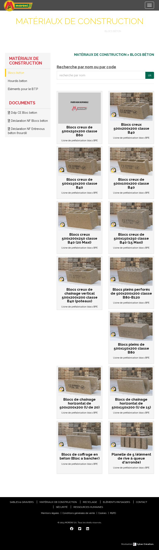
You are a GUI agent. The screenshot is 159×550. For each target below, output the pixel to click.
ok (149, 75)
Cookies (102, 513)
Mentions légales (50, 513)
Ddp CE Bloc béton (22, 112)
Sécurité (61, 507)
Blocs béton (16, 72)
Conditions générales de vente (79, 513)
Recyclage (90, 502)
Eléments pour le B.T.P (23, 89)
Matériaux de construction (79, 31)
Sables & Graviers (22, 502)
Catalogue (46, 31)
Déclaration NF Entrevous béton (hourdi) (26, 131)
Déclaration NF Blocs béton (28, 120)
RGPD (113, 513)
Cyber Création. (143, 544)
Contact (141, 502)
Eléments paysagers (116, 502)
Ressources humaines (88, 507)
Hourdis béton (17, 81)
